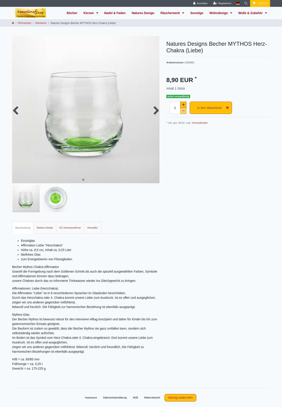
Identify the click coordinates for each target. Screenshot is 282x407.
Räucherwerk (171, 13)
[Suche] (245, 3)
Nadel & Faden (115, 13)
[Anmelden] (200, 3)
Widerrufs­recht (152, 397)
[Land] (237, 3)
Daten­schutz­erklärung (115, 397)
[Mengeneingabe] (175, 108)
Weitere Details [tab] (45, 227)
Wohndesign (219, 13)
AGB (135, 397)
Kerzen (89, 13)
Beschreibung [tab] (22, 227)
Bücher (72, 13)
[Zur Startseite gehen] (13, 23)
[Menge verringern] (183, 111)
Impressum (91, 397)
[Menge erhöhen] (183, 105)
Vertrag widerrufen (180, 397)
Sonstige (196, 13)
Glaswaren (41, 23)
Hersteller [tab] (92, 227)
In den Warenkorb (213, 108)
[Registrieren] (221, 3)
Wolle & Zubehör (250, 13)
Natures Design (143, 13)
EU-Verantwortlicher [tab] (70, 227)
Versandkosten (200, 122)
